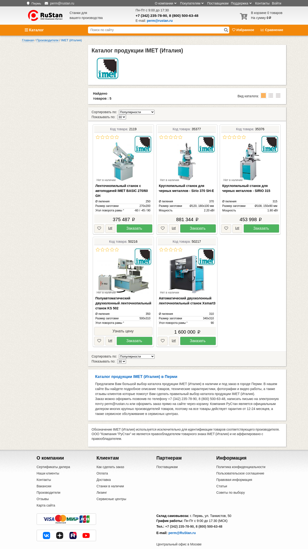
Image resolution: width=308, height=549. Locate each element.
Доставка (104, 470)
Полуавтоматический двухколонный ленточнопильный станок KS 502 (123, 298)
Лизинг (102, 482)
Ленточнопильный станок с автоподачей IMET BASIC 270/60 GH (121, 186)
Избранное (243, 30)
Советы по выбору (230, 482)
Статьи (221, 476)
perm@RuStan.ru (182, 523)
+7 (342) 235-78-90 (151, 16)
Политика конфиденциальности (240, 457)
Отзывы (43, 489)
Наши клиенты (48, 463)
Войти (276, 3)
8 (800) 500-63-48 (183, 16)
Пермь (36, 3)
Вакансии (44, 476)
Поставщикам (218, 3)
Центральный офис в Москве (179, 534)
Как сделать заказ (110, 457)
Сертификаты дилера (53, 457)
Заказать (134, 223)
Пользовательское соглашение (240, 463)
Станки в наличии (110, 476)
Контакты (262, 3)
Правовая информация (234, 470)
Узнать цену (123, 326)
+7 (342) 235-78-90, (180, 516)
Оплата (102, 463)
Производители (48, 482)
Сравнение (272, 30)
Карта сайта (46, 495)
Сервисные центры (111, 489)
